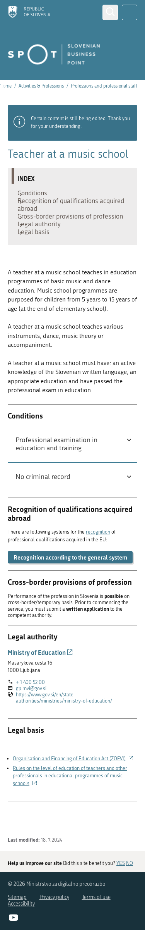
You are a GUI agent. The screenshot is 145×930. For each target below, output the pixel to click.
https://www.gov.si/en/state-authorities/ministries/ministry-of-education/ (74, 725)
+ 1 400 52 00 (30, 709)
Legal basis (37, 257)
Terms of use (96, 897)
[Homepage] (29, 12)
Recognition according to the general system (70, 584)
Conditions (36, 195)
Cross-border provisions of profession (58, 230)
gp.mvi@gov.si (31, 715)
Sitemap (17, 897)
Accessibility (21, 904)
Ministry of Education (40, 679)
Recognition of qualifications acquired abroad (61, 210)
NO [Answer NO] (129, 863)
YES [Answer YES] (120, 863)
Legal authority (42, 245)
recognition (98, 559)
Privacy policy (54, 897)
